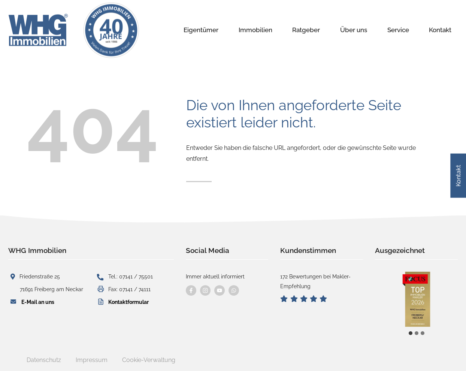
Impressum (92, 360)
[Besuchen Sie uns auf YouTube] (219, 290)
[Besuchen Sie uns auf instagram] (205, 290)
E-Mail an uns (37, 302)
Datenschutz (44, 360)
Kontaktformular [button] (128, 302)
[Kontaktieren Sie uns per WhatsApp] (234, 290)
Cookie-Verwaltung (148, 360)
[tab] (410, 333)
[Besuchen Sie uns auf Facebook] (191, 290)
